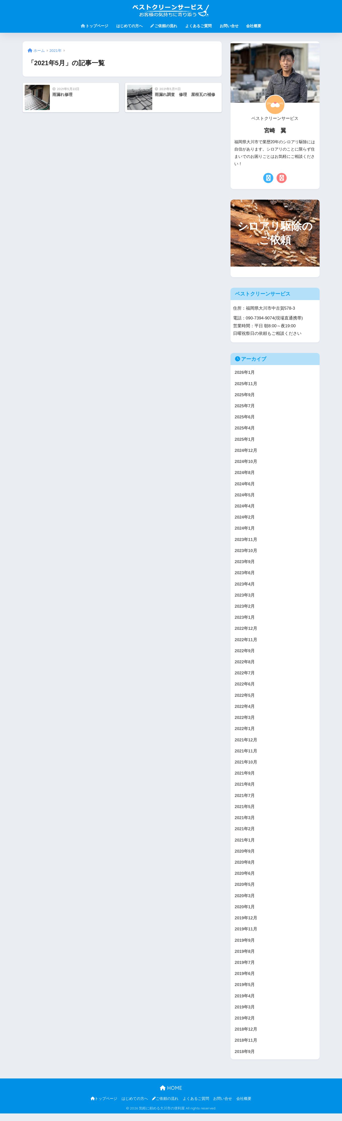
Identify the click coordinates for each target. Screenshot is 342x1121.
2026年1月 (245, 372)
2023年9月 (245, 564)
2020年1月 (245, 913)
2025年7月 (245, 406)
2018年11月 (246, 1047)
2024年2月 (245, 519)
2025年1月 (245, 440)
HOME (171, 1096)
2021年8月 (245, 789)
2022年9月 (245, 654)
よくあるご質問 (198, 26)
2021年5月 (245, 811)
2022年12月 (246, 631)
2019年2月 (245, 1025)
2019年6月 (245, 980)
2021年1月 (245, 845)
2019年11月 (246, 935)
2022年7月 (245, 676)
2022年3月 (245, 721)
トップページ (94, 26)
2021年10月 (246, 766)
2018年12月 (246, 1036)
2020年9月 (245, 856)
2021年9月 (245, 777)
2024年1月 (245, 530)
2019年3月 (245, 1014)
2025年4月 (245, 429)
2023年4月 (245, 586)
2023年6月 (245, 575)
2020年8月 (245, 867)
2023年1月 (245, 620)
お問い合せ (229, 26)
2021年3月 (245, 822)
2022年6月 (245, 687)
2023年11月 (246, 541)
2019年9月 (245, 946)
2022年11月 (246, 642)
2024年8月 (245, 474)
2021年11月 (246, 755)
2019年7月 (245, 969)
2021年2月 (245, 834)
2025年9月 (245, 395)
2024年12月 (246, 451)
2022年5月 (245, 699)
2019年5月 (245, 991)
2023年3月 (245, 597)
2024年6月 (245, 485)
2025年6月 (245, 417)
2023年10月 (246, 552)
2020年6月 (245, 879)
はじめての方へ (129, 26)
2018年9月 (245, 1059)
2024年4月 (245, 507)
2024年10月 (246, 462)
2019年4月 (245, 1002)
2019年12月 (246, 924)
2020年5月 (245, 890)
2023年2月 (245, 609)
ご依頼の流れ (163, 26)
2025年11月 (246, 384)
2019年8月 (245, 958)
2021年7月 (245, 800)
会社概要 (253, 26)
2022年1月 (245, 733)
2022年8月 (245, 665)
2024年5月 (245, 496)
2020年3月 (245, 901)
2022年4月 (245, 710)
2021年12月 (246, 744)
